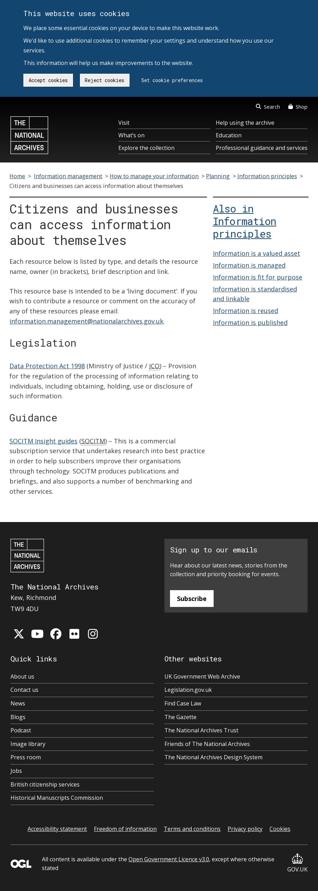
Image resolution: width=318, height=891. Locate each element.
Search (268, 106)
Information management (68, 176)
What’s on (131, 135)
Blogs (17, 717)
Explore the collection (146, 148)
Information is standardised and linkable (255, 294)
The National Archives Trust (201, 730)
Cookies (279, 829)
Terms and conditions (192, 829)
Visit (124, 122)
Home (17, 176)
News (17, 703)
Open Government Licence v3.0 (168, 859)
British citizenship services (45, 784)
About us (22, 676)
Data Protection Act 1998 (47, 366)
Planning (218, 176)
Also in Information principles (244, 221)
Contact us (24, 690)
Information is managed (249, 265)
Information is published (250, 322)
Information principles (267, 176)
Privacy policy (245, 829)
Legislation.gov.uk (188, 690)
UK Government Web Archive (202, 676)
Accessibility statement (57, 829)
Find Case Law (182, 703)
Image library (27, 744)
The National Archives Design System (213, 757)
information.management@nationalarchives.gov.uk (86, 321)
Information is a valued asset (256, 253)
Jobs (16, 771)
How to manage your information (154, 176)
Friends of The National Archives (207, 744)
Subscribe (192, 598)
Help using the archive (245, 122)
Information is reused (245, 310)
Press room (25, 757)
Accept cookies (48, 80)
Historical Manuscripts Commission (56, 798)
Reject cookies (104, 80)
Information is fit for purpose (257, 277)
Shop (298, 106)
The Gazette (180, 717)
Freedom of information (125, 829)
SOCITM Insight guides (43, 441)
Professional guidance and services (262, 148)
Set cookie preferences (172, 80)
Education (229, 135)
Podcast (20, 730)
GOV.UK (297, 863)
